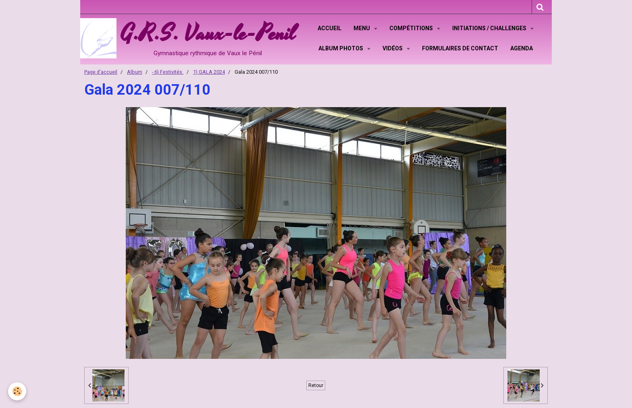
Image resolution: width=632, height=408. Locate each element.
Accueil (329, 28)
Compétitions (411, 28)
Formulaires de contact (460, 48)
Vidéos (393, 48)
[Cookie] (17, 391)
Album (134, 72)
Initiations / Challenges (490, 28)
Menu (362, 28)
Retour (315, 385)
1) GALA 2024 (209, 72)
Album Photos (341, 48)
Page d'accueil (100, 72)
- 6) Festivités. (167, 72)
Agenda (521, 48)
